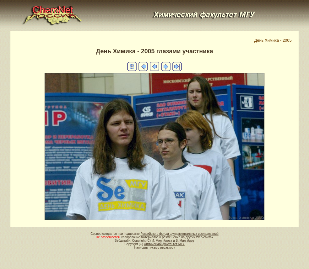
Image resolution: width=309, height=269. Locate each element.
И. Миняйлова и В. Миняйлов (173, 240)
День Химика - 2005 (272, 40)
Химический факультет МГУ (164, 244)
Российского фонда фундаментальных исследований (179, 233)
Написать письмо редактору (154, 247)
